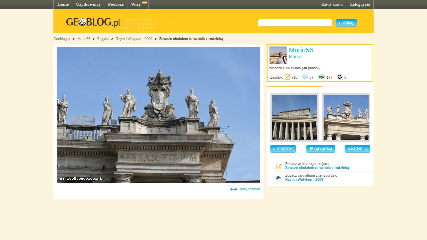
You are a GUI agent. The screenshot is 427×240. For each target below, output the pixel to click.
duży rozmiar (250, 189)
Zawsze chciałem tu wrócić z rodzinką (191, 39)
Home (63, 4)
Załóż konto (332, 4)
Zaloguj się (360, 4)
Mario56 (83, 39)
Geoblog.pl (62, 39)
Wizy (136, 4)
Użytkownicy (88, 4)
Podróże (116, 4)
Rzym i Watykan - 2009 (134, 39)
